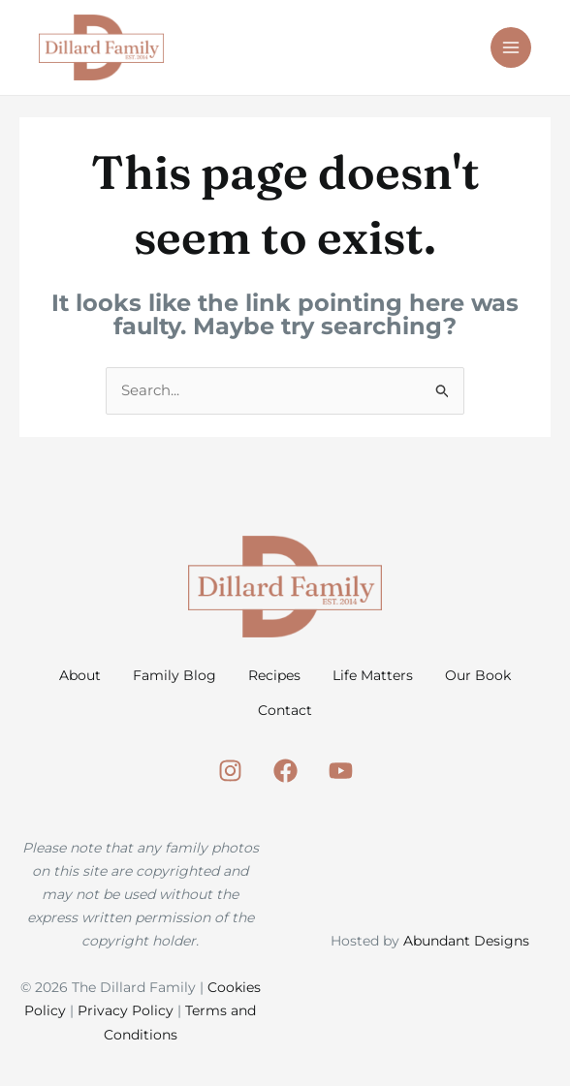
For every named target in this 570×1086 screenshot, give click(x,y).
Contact (341, 717)
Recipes (330, 678)
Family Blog (216, 678)
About (107, 678)
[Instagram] (230, 782)
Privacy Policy (126, 1022)
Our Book (235, 717)
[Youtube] (341, 782)
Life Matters (443, 678)
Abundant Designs (466, 952)
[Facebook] (285, 782)
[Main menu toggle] (511, 49)
